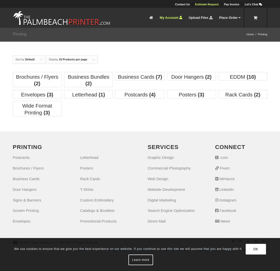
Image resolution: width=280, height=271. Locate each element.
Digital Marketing (162, 200)
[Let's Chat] (253, 4)
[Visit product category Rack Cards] (243, 94)
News (222, 221)
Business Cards (26, 179)
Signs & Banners (27, 200)
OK (255, 249)
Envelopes (22, 221)
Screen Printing (26, 210)
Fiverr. (223, 168)
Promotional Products (98, 221)
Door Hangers (24, 189)
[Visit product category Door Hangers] (191, 76)
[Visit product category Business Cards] (140, 76)
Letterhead (89, 157)
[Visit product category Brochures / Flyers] (37, 79)
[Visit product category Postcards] (140, 94)
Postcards (21, 157)
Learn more (140, 260)
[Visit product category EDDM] (243, 76)
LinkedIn (224, 189)
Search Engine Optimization (171, 210)
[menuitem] (182, 4)
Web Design (158, 179)
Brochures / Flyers (28, 168)
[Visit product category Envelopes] (37, 94)
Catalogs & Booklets (97, 210)
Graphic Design (161, 157)
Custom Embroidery (97, 200)
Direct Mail (157, 221)
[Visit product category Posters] (191, 94)
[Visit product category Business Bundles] (88, 79)
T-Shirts (86, 189)
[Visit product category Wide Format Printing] (37, 108)
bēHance (225, 179)
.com (221, 157)
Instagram (226, 200)
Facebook (225, 210)
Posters (86, 168)
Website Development (166, 189)
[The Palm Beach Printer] (61, 17)
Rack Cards (90, 179)
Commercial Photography (169, 168)
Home (250, 34)
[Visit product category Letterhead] (88, 94)
